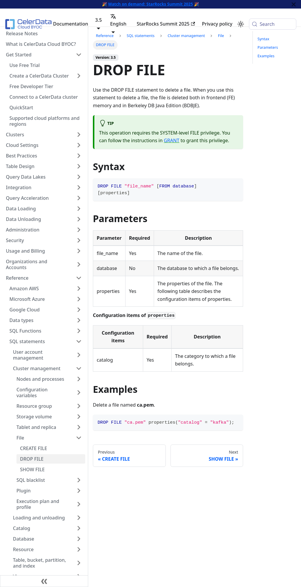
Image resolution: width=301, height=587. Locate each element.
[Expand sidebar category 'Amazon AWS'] (78, 288)
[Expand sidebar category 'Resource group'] (78, 406)
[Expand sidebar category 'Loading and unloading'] (78, 517)
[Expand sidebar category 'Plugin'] (78, 490)
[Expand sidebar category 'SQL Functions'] (78, 331)
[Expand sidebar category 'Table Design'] (78, 166)
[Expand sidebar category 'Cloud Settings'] (78, 145)
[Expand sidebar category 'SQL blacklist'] (78, 480)
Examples (266, 55)
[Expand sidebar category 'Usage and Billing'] (78, 251)
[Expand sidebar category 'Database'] (78, 539)
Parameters (267, 47)
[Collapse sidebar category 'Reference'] (78, 278)
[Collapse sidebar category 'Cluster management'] (78, 368)
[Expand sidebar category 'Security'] (78, 240)
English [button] (118, 20)
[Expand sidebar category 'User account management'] (78, 355)
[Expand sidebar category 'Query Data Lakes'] (78, 177)
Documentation (70, 24)
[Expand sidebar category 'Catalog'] (78, 528)
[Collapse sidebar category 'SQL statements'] (78, 341)
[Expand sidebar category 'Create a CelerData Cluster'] (78, 75)
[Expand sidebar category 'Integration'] (78, 187)
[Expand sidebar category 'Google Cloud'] (78, 309)
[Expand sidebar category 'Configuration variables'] (78, 392)
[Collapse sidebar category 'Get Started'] (78, 54)
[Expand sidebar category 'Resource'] (78, 549)
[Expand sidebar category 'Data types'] (78, 320)
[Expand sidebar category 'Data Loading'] (78, 208)
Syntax (263, 38)
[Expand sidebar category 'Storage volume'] (78, 416)
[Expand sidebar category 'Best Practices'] (78, 155)
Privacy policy (217, 24)
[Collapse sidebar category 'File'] (78, 437)
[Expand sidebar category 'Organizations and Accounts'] (78, 264)
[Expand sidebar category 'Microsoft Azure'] (78, 299)
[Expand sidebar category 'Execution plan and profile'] (78, 504)
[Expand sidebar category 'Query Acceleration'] (78, 198)
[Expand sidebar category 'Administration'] (78, 229)
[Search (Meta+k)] (272, 24)
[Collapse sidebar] (44, 581)
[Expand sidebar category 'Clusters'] (78, 134)
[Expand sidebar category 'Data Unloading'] (78, 219)
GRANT (171, 140)
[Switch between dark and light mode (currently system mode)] (240, 24)
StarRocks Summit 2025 (166, 24)
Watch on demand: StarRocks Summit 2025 (150, 4)
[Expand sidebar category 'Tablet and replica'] (78, 427)
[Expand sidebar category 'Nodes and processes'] (78, 379)
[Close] (293, 4)
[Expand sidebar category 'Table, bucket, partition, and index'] (78, 563)
